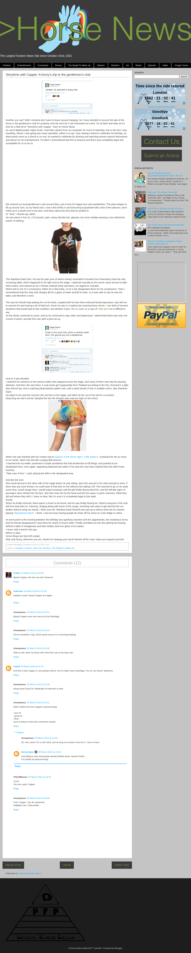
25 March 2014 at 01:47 (32, 666)
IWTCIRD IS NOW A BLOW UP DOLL (166, 208)
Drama (58, 65)
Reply (16, 581)
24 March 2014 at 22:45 (35, 591)
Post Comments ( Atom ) (30, 873)
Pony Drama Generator (161, 282)
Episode (152, 65)
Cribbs (16, 573)
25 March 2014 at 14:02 (39, 777)
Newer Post (13, 865)
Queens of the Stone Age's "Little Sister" (75, 457)
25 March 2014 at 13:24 (49, 752)
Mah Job (37, 548)
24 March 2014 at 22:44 (32, 573)
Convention (43, 65)
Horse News (27, 752)
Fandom (7, 65)
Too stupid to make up (79, 65)
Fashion (28, 548)
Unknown (18, 591)
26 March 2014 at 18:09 (38, 798)
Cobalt (16, 666)
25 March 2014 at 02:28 (38, 684)
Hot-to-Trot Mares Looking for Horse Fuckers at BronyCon (165, 242)
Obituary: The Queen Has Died (162, 192)
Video (165, 65)
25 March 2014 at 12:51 (38, 702)
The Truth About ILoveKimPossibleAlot (166, 225)
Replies (20, 732)
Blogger (118, 948)
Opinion (101, 65)
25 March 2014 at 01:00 (38, 648)
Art (127, 65)
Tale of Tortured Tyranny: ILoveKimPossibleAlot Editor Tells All (165, 174)
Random (115, 65)
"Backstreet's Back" (24, 513)
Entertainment (24, 65)
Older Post (122, 865)
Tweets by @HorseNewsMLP (162, 107)
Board (138, 65)
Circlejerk (18, 548)
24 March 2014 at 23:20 (38, 630)
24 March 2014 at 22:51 (38, 612)
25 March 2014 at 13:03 (46, 738)
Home (67, 865)
